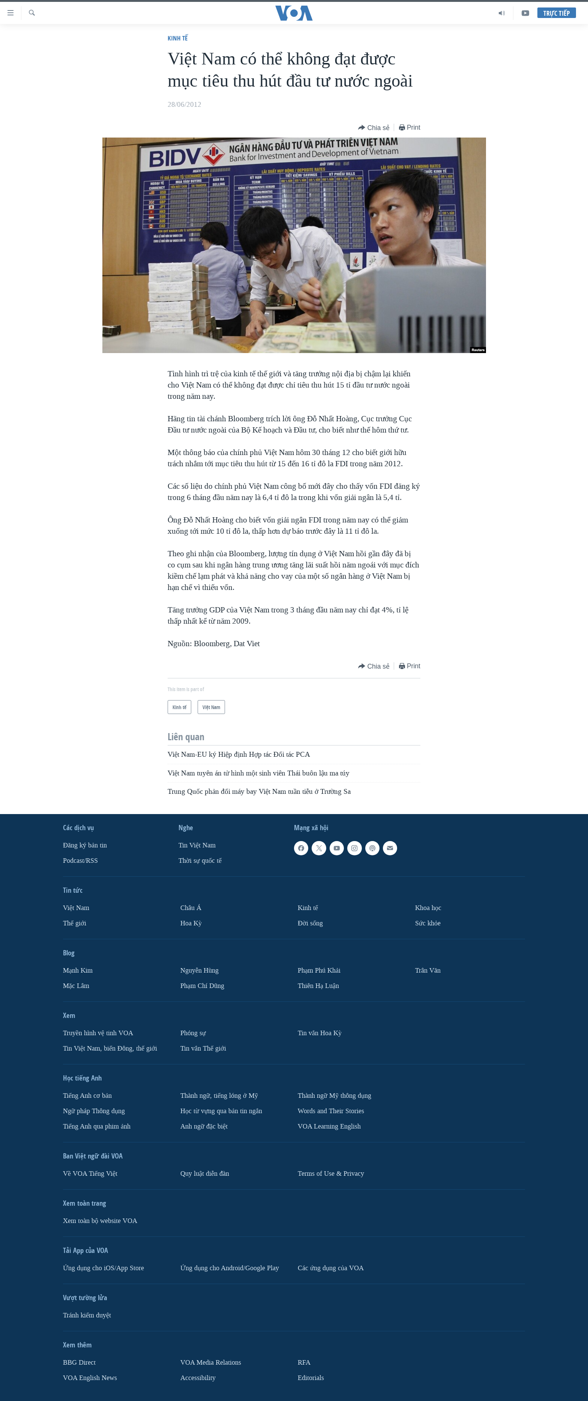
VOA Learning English (329, 1126)
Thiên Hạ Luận (318, 986)
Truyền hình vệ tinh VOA (98, 1033)
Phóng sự (193, 1033)
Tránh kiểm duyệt (87, 1315)
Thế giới (74, 923)
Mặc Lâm (76, 986)
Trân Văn (428, 970)
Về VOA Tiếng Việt (90, 1173)
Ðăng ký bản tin (85, 845)
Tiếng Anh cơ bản (87, 1095)
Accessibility (198, 1378)
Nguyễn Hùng (199, 970)
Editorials (311, 1378)
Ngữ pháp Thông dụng (94, 1111)
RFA (304, 1362)
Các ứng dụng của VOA (331, 1268)
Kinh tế (178, 38)
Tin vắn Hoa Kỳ (320, 1033)
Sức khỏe (428, 923)
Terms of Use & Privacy (331, 1173)
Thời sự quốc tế (200, 860)
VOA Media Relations (210, 1362)
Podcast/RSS (80, 860)
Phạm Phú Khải (319, 970)
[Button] (374, 128)
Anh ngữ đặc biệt (204, 1126)
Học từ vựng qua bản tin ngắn (221, 1111)
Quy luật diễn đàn (204, 1173)
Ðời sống (310, 923)
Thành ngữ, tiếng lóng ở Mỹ (219, 1095)
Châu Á (190, 908)
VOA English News (90, 1378)
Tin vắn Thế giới (203, 1048)
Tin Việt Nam (197, 845)
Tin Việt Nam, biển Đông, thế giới (110, 1048)
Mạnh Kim (78, 970)
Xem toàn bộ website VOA (100, 1221)
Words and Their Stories (331, 1111)
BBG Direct (79, 1362)
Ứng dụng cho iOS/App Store (103, 1268)
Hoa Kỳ (191, 923)
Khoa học (428, 908)
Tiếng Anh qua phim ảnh (96, 1126)
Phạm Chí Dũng (202, 986)
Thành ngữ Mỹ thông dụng (334, 1095)
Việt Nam (76, 908)
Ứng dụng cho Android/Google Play (229, 1268)
